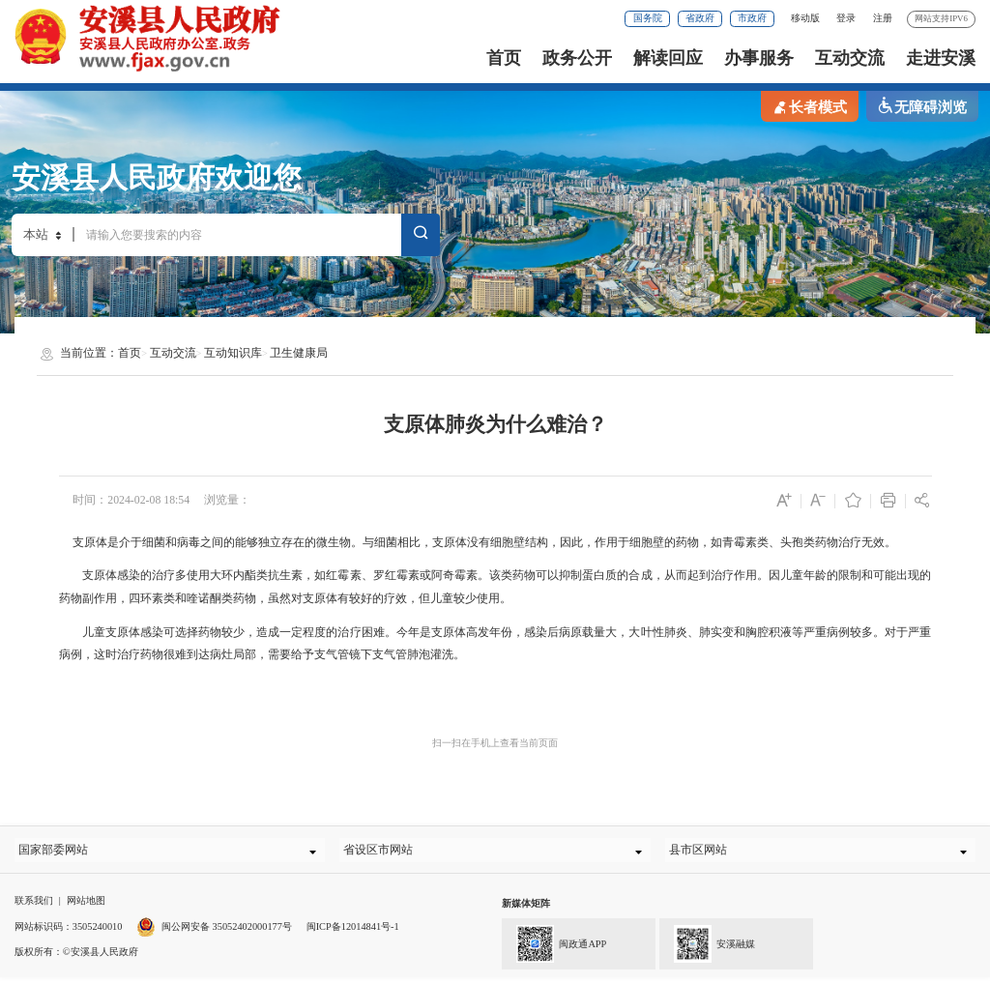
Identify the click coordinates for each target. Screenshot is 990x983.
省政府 (699, 18)
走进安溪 (940, 58)
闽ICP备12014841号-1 (352, 932)
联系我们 (34, 907)
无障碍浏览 (922, 106)
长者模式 (809, 106)
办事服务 (759, 58)
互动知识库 (233, 353)
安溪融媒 (707, 948)
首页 (503, 58)
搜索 (420, 236)
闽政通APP (554, 948)
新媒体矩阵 (526, 910)
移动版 (805, 18)
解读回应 (668, 58)
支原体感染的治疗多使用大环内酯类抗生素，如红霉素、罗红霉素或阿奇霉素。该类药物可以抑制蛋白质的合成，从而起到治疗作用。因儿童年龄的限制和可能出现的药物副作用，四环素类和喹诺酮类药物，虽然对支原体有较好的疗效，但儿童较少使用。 (495, 586)
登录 (846, 18)
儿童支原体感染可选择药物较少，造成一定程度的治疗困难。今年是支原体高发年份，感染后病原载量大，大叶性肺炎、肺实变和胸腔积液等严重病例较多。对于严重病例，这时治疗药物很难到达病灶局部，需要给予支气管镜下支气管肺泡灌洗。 (495, 643)
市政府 (752, 18)
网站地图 (86, 907)
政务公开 (577, 58)
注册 (882, 18)
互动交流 (850, 58)
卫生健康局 (299, 353)
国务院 (647, 18)
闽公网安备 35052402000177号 (214, 932)
